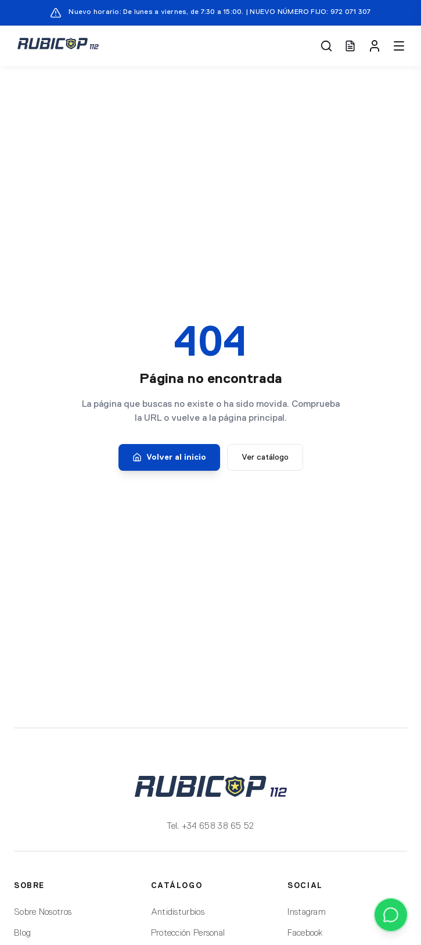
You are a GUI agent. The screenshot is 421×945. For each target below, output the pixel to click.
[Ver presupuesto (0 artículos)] (350, 45)
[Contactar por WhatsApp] (391, 915)
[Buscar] (326, 46)
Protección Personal (188, 933)
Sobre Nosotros (42, 912)
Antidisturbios (177, 912)
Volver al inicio (169, 457)
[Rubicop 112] (58, 46)
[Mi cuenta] (374, 45)
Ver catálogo (265, 457)
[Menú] (398, 45)
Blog (22, 933)
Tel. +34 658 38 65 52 (210, 826)
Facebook (304, 933)
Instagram (306, 912)
